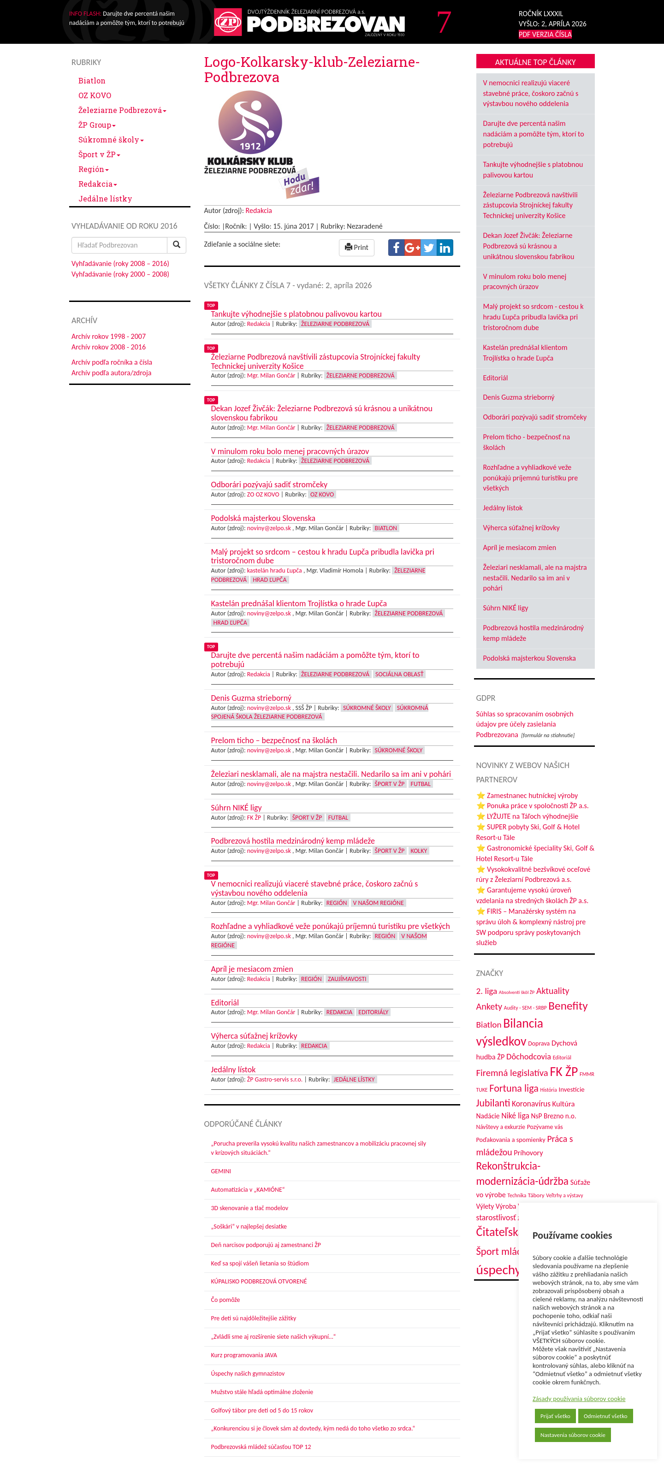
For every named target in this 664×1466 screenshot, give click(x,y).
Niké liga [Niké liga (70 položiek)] (515, 1116)
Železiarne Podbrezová (122, 110)
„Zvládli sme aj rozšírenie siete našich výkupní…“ (273, 1337)
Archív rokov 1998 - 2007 (108, 336)
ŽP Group (97, 125)
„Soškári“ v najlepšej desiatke (249, 1226)
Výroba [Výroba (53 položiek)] (506, 1206)
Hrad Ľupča (269, 580)
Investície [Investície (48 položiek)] (571, 1089)
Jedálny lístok (503, 507)
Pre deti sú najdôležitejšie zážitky (253, 1318)
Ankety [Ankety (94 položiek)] (489, 1006)
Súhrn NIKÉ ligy (505, 607)
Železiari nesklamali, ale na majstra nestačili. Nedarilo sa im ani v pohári (535, 578)
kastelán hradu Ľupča (274, 570)
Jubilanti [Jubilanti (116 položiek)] (493, 1103)
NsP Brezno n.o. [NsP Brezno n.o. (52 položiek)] (553, 1115)
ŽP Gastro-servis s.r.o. (275, 1079)
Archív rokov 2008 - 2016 (108, 347)
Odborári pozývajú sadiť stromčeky (535, 417)
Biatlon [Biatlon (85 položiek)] (489, 1024)
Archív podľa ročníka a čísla (111, 362)
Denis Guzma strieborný (519, 397)
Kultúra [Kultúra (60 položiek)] (563, 1103)
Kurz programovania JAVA (244, 1355)
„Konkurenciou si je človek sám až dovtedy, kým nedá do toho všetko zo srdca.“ (313, 1428)
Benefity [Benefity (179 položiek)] (567, 1006)
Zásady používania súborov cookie (579, 1399)
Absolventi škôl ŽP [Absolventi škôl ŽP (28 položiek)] (516, 992)
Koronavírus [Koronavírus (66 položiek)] (531, 1104)
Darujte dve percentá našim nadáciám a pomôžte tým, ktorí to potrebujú (533, 134)
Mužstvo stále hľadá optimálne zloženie (262, 1392)
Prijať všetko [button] (555, 1416)
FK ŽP (254, 818)
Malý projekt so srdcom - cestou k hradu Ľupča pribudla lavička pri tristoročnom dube (533, 317)
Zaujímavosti (347, 979)
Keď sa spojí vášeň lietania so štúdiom (260, 1263)
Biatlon (92, 80)
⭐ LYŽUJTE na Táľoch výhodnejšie (527, 816)
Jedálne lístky (105, 198)
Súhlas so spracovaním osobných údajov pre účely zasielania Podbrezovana (525, 724)
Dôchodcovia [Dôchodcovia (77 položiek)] (528, 1056)
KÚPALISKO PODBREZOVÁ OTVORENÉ (259, 1281)
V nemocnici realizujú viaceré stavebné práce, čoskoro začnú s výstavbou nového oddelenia (531, 93)
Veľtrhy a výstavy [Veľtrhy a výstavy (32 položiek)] (564, 1195)
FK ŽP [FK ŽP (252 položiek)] (564, 1071)
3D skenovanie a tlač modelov (250, 1208)
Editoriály (373, 1012)
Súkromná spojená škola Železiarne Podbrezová (319, 712)
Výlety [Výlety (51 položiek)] (485, 1206)
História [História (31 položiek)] (548, 1090)
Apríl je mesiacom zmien (520, 547)
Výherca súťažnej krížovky (521, 527)
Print (356, 247)
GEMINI (221, 1171)
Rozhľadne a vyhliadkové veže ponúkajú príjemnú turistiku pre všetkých (530, 478)
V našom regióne (378, 903)
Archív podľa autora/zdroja (111, 372)
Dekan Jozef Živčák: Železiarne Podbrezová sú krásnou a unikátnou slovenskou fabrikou (529, 246)
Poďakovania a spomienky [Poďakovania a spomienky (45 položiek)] (510, 1139)
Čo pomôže (225, 1300)
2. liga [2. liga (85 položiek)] (487, 991)
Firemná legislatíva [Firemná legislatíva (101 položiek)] (512, 1073)
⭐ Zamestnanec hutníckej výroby (527, 795)
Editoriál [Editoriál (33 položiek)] (562, 1057)
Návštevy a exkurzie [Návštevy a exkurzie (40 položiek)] (501, 1127)
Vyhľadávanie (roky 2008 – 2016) (120, 263)
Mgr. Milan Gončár (271, 375)
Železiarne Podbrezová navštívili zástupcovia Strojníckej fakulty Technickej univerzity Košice (530, 205)
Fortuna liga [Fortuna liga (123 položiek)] (514, 1088)
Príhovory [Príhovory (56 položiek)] (528, 1152)
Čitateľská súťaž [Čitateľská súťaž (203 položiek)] (514, 1231)
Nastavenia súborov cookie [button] (572, 1434)
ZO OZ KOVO (263, 494)
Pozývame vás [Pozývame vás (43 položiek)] (545, 1127)
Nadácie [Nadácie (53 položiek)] (488, 1115)
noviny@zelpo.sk (269, 528)
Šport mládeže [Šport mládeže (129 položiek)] (506, 1251)
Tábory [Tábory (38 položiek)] (536, 1195)
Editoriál (495, 377)
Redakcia (97, 184)
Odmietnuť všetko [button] (606, 1416)
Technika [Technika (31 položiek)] (517, 1195)
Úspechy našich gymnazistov (248, 1373)
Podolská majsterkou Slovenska (529, 658)
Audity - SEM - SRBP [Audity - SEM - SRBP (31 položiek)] (525, 1008)
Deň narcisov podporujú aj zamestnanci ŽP (266, 1245)
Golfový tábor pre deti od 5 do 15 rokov (262, 1410)
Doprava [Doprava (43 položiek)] (539, 1043)
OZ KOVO (94, 95)
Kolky (419, 851)
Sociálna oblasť (399, 674)
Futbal (421, 784)
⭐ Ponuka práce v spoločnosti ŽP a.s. (532, 805)
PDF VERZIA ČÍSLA (545, 34)
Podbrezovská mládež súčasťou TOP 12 (261, 1447)
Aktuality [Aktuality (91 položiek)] (552, 990)
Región (93, 169)
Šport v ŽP (99, 154)
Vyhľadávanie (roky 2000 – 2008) (120, 274)
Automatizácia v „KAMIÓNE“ (248, 1190)
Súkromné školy (111, 139)
